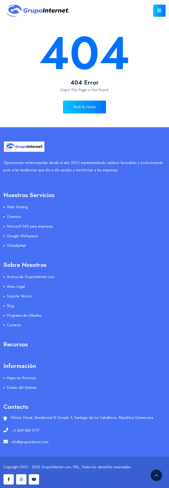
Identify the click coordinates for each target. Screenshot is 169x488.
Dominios (14, 216)
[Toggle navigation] (159, 11)
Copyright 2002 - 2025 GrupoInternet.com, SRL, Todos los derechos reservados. (67, 467)
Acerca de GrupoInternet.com (30, 276)
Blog (10, 305)
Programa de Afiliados (24, 315)
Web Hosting (17, 207)
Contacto (14, 325)
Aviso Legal (16, 286)
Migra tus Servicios (21, 378)
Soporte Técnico (19, 296)
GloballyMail (16, 245)
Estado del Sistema (21, 387)
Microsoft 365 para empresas (30, 226)
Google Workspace (22, 236)
